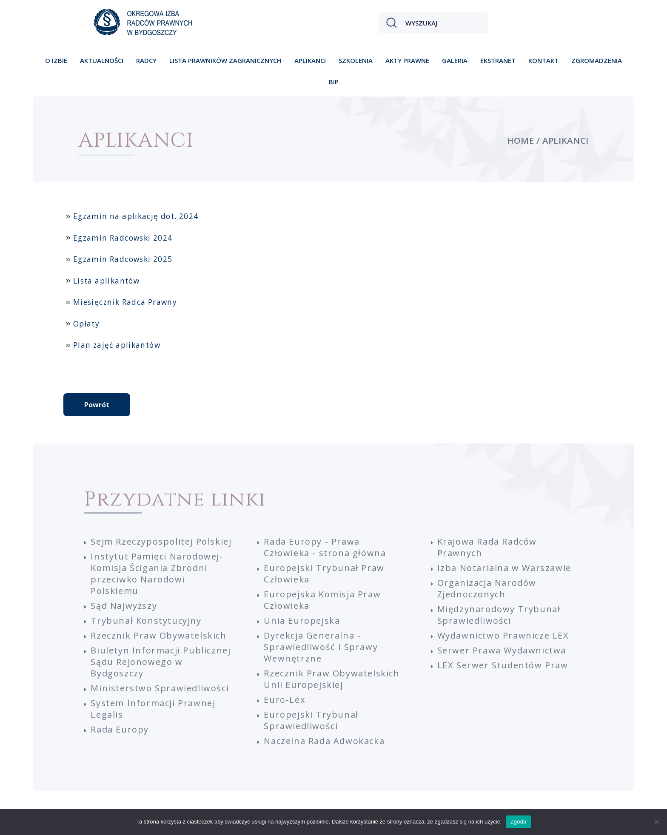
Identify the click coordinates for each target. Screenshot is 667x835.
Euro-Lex (284, 699)
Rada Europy (120, 729)
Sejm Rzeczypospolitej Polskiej (161, 541)
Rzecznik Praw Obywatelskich (158, 635)
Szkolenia (356, 60)
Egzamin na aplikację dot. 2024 (135, 216)
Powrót (96, 404)
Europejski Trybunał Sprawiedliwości (311, 720)
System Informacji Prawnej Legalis (153, 708)
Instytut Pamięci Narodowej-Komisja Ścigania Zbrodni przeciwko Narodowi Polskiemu (157, 573)
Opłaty (86, 324)
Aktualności (101, 60)
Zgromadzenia (596, 60)
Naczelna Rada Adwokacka (324, 741)
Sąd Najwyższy (124, 605)
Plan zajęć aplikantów (116, 345)
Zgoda (518, 821)
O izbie (56, 60)
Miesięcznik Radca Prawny (125, 302)
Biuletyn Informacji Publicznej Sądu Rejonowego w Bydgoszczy (161, 662)
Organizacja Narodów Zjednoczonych (486, 588)
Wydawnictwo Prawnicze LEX (503, 635)
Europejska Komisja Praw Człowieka (322, 599)
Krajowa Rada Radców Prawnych (487, 547)
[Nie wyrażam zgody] (656, 822)
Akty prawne (407, 60)
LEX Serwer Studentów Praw (502, 665)
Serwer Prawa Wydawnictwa (501, 650)
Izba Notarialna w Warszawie (504, 568)
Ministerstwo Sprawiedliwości (160, 688)
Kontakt (543, 60)
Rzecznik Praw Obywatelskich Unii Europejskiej (331, 678)
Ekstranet (498, 60)
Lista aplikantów (106, 281)
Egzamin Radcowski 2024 (122, 238)
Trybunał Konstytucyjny (146, 620)
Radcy (146, 60)
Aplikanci (310, 60)
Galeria (454, 60)
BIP (334, 81)
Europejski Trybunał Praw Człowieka (324, 573)
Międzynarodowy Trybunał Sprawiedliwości (499, 614)
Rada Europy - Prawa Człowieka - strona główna (325, 547)
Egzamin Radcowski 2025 (122, 259)
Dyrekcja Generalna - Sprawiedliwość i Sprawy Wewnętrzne (321, 647)
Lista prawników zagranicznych (225, 60)
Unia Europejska (302, 620)
